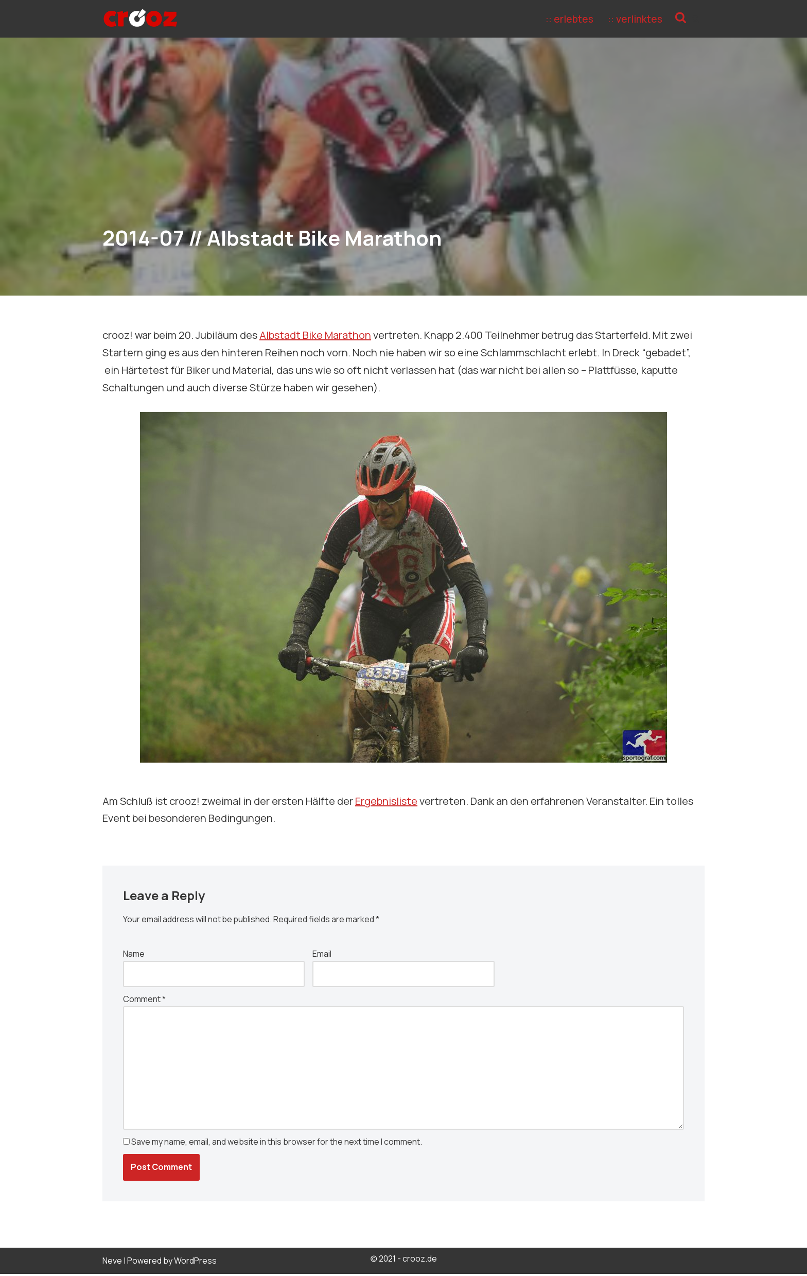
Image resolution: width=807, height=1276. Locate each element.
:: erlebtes (569, 19)
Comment (144, 1000)
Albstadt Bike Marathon (315, 335)
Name (134, 954)
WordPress (195, 1262)
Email (321, 954)
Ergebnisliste (386, 801)
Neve (112, 1262)
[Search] (695, 19)
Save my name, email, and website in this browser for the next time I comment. (276, 1143)
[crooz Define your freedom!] (140, 18)
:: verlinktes (635, 19)
